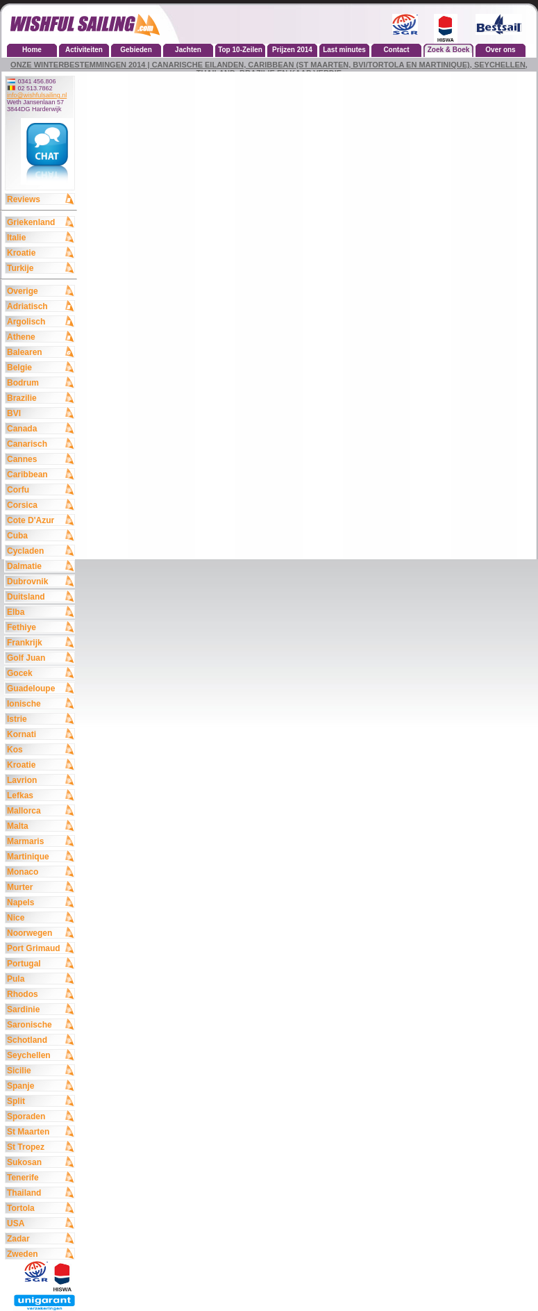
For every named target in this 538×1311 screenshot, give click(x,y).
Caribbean (40, 473)
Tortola (40, 1207)
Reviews (40, 198)
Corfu (40, 489)
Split (40, 1100)
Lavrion (40, 779)
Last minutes (344, 49)
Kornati (40, 733)
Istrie (40, 718)
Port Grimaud (40, 947)
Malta (40, 825)
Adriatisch (40, 305)
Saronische (40, 1024)
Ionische (40, 703)
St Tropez (40, 1146)
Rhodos (40, 993)
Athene (40, 336)
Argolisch (40, 321)
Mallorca (40, 810)
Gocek (40, 672)
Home (32, 49)
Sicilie (40, 1069)
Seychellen (40, 1054)
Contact (396, 49)
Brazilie (40, 397)
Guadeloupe (40, 687)
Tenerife (40, 1176)
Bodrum (40, 382)
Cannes (40, 458)
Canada (40, 428)
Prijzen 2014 (292, 49)
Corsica (40, 504)
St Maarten (40, 1131)
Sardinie (40, 1008)
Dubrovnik (40, 580)
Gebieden (136, 49)
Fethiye (40, 626)
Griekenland (40, 221)
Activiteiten (84, 49)
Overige (40, 290)
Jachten (188, 49)
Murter (40, 886)
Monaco (40, 871)
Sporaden (40, 1115)
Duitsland (40, 596)
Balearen (40, 351)
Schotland (40, 1039)
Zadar (40, 1238)
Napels (40, 901)
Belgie (40, 366)
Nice (40, 917)
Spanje (40, 1085)
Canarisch (40, 443)
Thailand (40, 1192)
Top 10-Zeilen (240, 49)
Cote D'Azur (40, 519)
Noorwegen (40, 932)
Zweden (40, 1253)
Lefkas (40, 794)
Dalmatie (40, 565)
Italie (40, 236)
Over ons (500, 49)
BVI (40, 412)
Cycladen (40, 550)
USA (40, 1222)
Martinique (40, 855)
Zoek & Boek (449, 49)
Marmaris (40, 840)
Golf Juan (40, 657)
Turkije (40, 267)
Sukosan (40, 1161)
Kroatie (40, 252)
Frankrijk (40, 642)
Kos (40, 749)
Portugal (40, 962)
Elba (40, 611)
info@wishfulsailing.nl (37, 95)
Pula (40, 978)
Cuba (40, 535)
